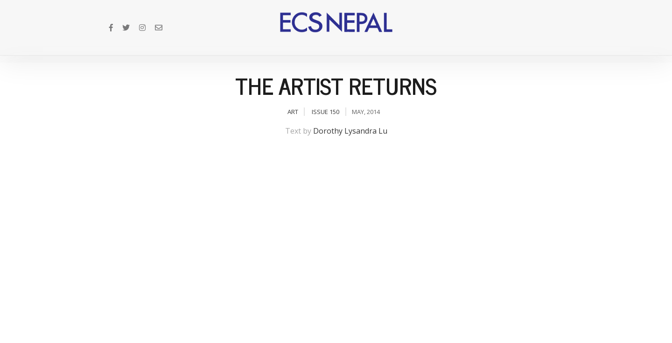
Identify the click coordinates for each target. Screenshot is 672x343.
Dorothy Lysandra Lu (350, 131)
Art (292, 111)
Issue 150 (325, 111)
